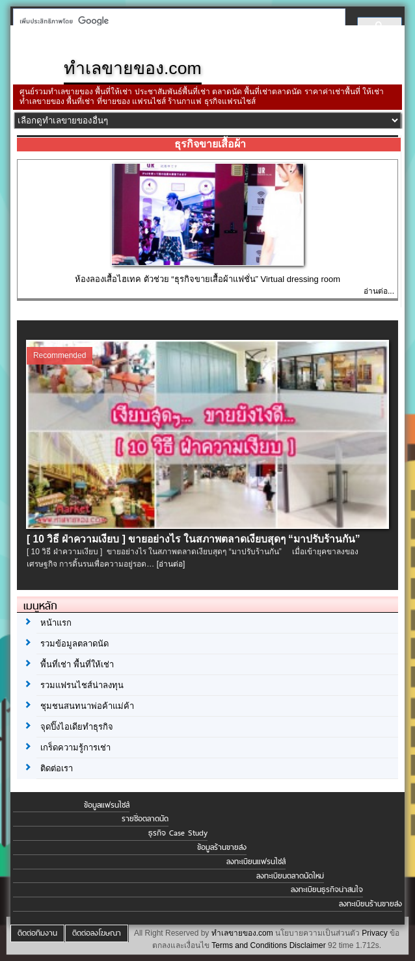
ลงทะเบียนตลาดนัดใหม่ (290, 875)
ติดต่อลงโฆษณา (96, 933)
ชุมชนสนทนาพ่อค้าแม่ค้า (87, 706)
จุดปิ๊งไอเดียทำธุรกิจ (76, 727)
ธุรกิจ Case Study (178, 832)
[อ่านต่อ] (171, 564)
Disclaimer (307, 945)
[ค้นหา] (175, 21)
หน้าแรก (56, 623)
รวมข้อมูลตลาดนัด (74, 643)
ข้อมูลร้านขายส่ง (222, 847)
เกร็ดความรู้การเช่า (75, 747)
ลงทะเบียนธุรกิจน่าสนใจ (327, 889)
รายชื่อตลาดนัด (145, 818)
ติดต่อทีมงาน (37, 933)
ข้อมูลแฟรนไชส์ (106, 805)
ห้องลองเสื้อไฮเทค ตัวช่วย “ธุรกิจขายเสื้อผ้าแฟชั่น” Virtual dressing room (207, 279)
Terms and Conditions (249, 945)
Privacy (374, 933)
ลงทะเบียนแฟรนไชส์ (256, 861)
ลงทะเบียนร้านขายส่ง (370, 903)
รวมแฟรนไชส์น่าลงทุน (82, 685)
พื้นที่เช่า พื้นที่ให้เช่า (77, 664)
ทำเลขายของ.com (242, 933)
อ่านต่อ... (379, 291)
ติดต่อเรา (56, 768)
